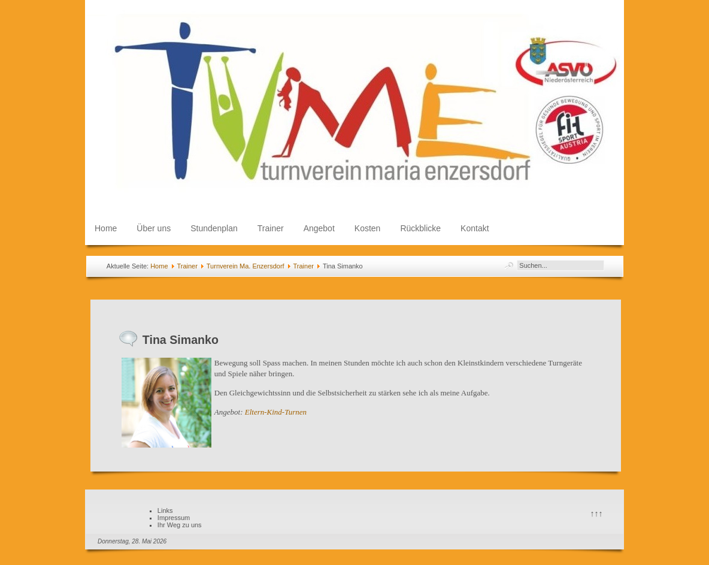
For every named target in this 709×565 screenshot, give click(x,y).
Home (106, 228)
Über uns (154, 228)
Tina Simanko (181, 339)
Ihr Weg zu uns (179, 524)
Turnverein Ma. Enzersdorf (245, 266)
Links (165, 510)
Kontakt (474, 228)
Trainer (270, 228)
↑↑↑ (596, 513)
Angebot (319, 228)
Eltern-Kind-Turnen (276, 411)
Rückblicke (420, 228)
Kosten (367, 228)
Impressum (173, 517)
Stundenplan (214, 228)
